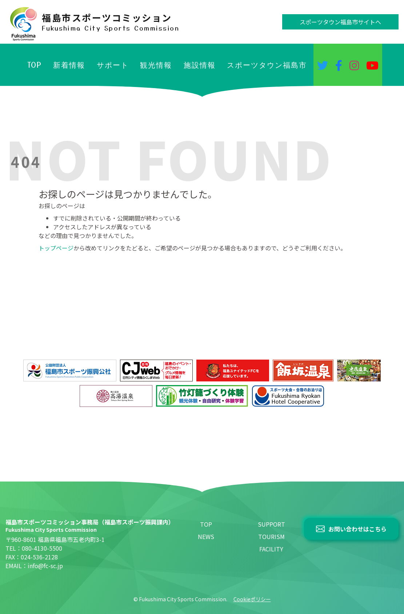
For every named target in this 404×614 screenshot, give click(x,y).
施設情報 (200, 64)
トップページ (56, 247)
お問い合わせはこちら (357, 528)
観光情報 (156, 64)
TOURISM (271, 536)
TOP (34, 64)
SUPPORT (271, 524)
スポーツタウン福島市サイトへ (340, 21)
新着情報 (69, 64)
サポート (113, 64)
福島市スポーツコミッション (110, 22)
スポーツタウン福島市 (267, 64)
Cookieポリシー (252, 599)
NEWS (206, 536)
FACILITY (271, 548)
